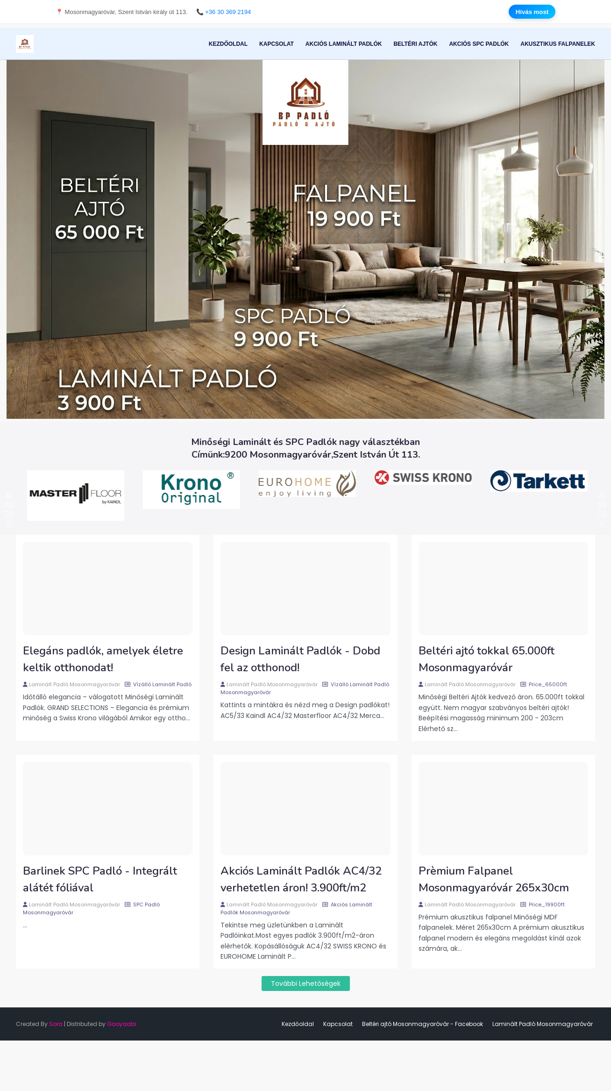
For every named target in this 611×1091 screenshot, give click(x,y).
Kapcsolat (338, 1024)
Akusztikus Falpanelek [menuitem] (557, 44)
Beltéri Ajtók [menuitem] (415, 44)
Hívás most (532, 11)
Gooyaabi (121, 1024)
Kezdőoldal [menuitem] (228, 44)
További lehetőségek (306, 983)
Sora (56, 1024)
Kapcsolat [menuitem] (276, 44)
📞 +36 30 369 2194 (223, 11)
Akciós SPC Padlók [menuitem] (479, 44)
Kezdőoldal (298, 1024)
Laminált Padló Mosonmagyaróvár (74, 684)
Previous (9, 495)
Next (602, 495)
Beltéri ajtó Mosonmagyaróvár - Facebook (422, 1024)
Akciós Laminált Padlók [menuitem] (344, 44)
